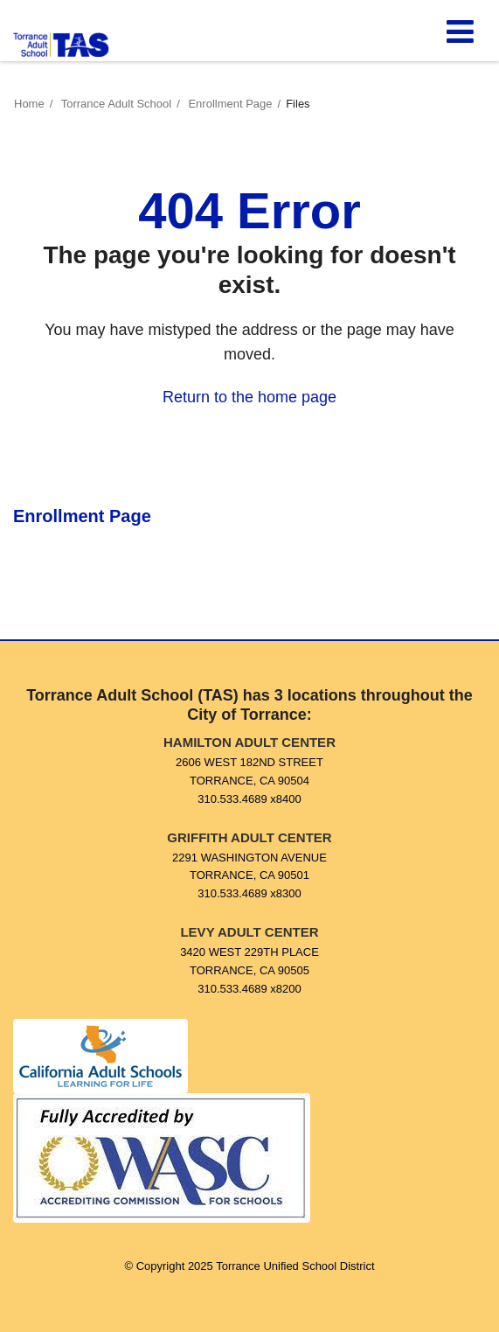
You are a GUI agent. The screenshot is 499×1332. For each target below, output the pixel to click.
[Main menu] (459, 30)
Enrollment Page (230, 103)
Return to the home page (249, 397)
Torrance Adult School (116, 103)
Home (29, 103)
